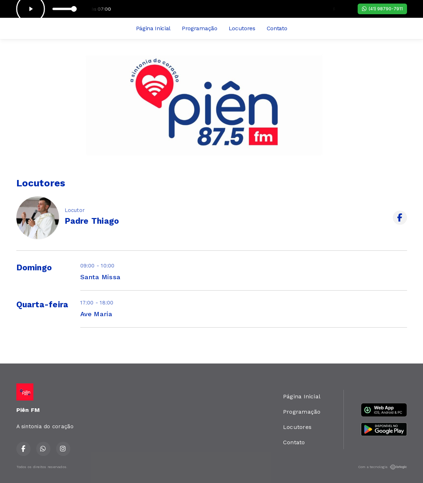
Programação (199, 28)
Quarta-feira (42, 304)
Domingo (34, 267)
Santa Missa (100, 277)
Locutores (242, 28)
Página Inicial (153, 28)
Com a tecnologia (382, 467)
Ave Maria (96, 314)
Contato (277, 28)
